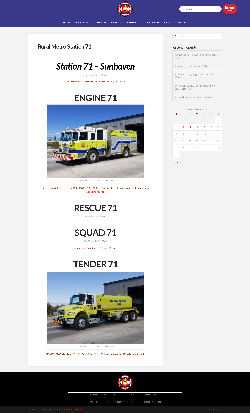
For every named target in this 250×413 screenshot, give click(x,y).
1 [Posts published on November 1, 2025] (218, 120)
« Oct (175, 162)
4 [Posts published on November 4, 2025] (190, 127)
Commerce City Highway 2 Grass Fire (195, 66)
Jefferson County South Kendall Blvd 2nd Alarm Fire (195, 87)
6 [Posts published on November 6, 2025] (204, 127)
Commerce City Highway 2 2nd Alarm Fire (195, 76)
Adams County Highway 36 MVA (193, 96)
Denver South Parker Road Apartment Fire (196, 56)
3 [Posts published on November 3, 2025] (183, 127)
